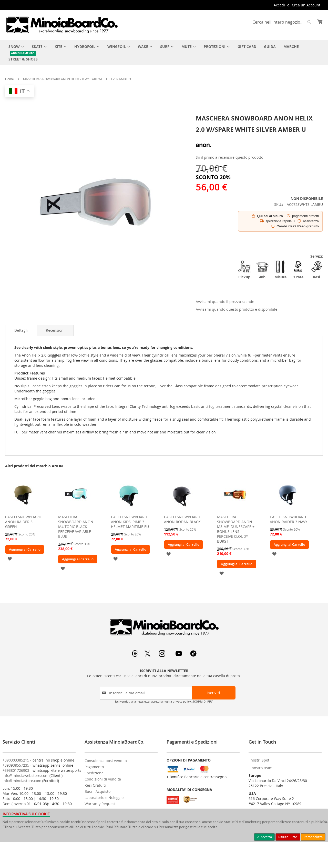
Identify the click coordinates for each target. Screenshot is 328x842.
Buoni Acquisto (97, 791)
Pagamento (94, 766)
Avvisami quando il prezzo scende (225, 301)
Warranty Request (100, 803)
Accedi (279, 5)
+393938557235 (16, 765)
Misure (280, 269)
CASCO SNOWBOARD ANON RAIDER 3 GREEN (23, 521)
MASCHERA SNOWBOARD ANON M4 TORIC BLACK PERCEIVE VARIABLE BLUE (75, 526)
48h (262, 269)
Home (9, 79)
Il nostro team (260, 767)
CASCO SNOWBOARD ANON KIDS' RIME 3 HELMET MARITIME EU (130, 521)
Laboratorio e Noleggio (104, 797)
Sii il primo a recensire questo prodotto (229, 157)
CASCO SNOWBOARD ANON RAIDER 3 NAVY (288, 519)
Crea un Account (306, 5)
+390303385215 (16, 760)
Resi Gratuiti (95, 785)
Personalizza (313, 837)
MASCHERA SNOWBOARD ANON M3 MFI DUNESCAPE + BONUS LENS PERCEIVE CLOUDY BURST (235, 529)
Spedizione (94, 772)
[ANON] (203, 151)
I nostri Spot (259, 760)
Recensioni (55, 330)
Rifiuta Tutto (287, 837)
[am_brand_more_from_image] (23, 510)
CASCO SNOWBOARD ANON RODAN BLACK (182, 519)
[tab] (21, 330)
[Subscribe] (213, 692)
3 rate (298, 269)
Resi (316, 269)
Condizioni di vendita (103, 779)
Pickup (244, 269)
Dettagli (21, 330)
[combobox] (282, 22)
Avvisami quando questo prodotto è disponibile (236, 309)
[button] (9, 558)
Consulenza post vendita (106, 760)
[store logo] (61, 25)
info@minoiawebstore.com (25, 775)
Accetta (266, 837)
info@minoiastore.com (22, 780)
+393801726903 (16, 770)
